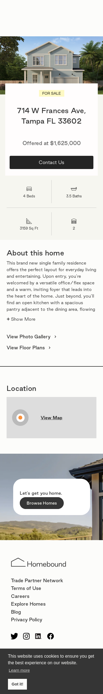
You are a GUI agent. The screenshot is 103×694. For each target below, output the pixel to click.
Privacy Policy (26, 619)
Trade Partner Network (37, 580)
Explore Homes (28, 603)
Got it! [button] (17, 684)
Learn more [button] (19, 670)
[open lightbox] (51, 65)
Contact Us (51, 162)
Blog (16, 611)
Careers (20, 596)
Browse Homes (42, 503)
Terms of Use (26, 588)
